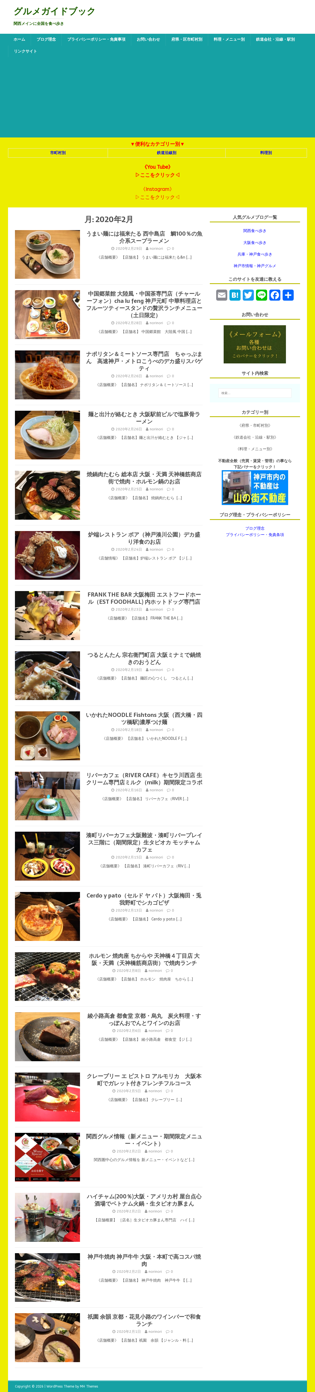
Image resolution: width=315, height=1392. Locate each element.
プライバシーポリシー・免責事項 (96, 39)
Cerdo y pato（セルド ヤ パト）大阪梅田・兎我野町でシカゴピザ (144, 899)
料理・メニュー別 (229, 39)
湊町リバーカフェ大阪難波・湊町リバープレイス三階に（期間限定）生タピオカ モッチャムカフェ (144, 842)
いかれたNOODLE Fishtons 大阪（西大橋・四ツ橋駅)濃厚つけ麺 (144, 719)
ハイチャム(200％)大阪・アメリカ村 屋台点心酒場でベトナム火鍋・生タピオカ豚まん (144, 1200)
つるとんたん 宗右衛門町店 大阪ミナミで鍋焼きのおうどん (144, 659)
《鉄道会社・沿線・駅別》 (255, 437)
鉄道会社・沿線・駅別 (275, 39)
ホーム (19, 39)
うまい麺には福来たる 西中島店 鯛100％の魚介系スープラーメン (144, 237)
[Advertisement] (157, 98)
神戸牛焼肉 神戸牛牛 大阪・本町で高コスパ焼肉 (144, 1260)
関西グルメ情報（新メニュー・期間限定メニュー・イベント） (144, 1140)
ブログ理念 (46, 39)
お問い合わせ (148, 39)
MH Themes (89, 1386)
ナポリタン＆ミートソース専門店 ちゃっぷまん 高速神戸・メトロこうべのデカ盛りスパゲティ (144, 361)
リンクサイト (25, 51)
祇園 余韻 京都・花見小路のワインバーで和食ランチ (144, 1320)
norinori (156, 248)
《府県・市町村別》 (254, 425)
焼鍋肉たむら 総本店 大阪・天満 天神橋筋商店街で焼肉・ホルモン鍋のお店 (144, 478)
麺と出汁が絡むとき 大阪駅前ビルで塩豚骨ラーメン (144, 418)
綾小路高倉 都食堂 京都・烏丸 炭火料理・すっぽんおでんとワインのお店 (144, 1019)
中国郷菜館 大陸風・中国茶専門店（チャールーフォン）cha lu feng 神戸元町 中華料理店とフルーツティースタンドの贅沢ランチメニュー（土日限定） (144, 304)
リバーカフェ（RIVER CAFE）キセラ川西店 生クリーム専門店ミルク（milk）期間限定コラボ (144, 779)
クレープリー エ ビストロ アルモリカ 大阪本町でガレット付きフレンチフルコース (144, 1080)
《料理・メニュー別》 (255, 449)
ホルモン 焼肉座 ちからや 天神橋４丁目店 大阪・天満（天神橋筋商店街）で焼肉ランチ (144, 959)
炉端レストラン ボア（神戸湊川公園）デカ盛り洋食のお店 (144, 538)
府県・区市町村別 (186, 39)
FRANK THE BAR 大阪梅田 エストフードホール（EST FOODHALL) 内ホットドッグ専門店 (144, 598)
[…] (189, 257)
